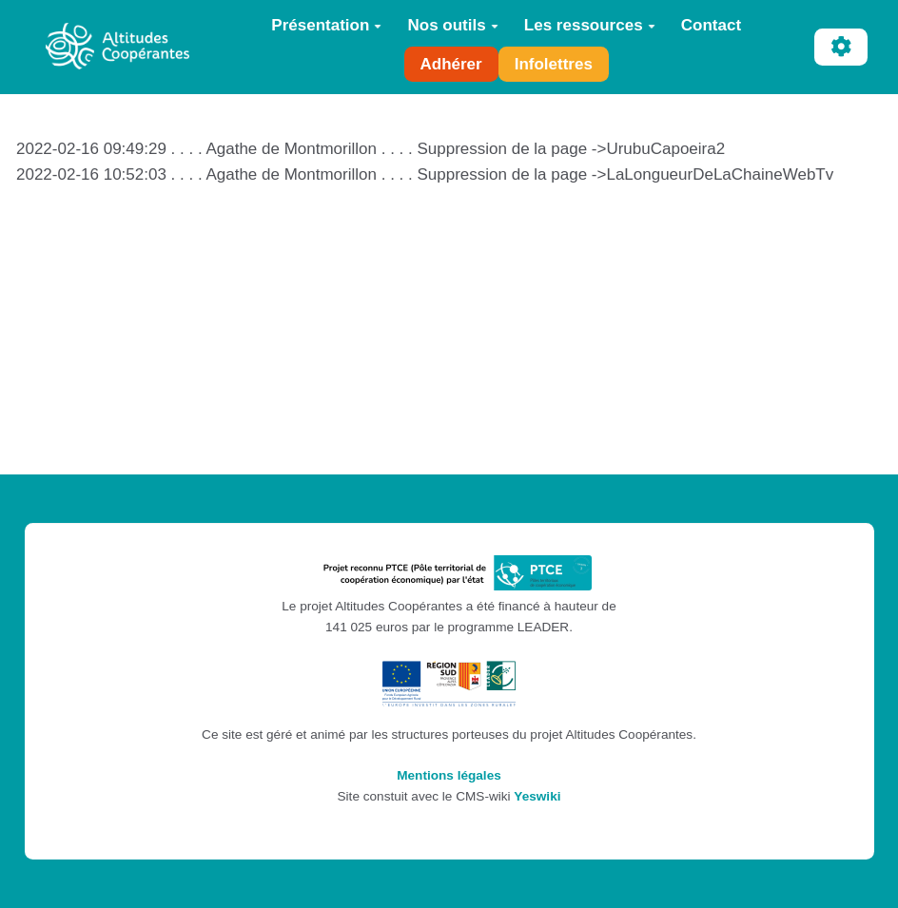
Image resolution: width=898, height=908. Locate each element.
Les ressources (589, 25)
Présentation (326, 25)
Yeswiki (537, 796)
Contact (711, 25)
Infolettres (554, 64)
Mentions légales (449, 775)
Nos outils (452, 25)
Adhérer (451, 64)
